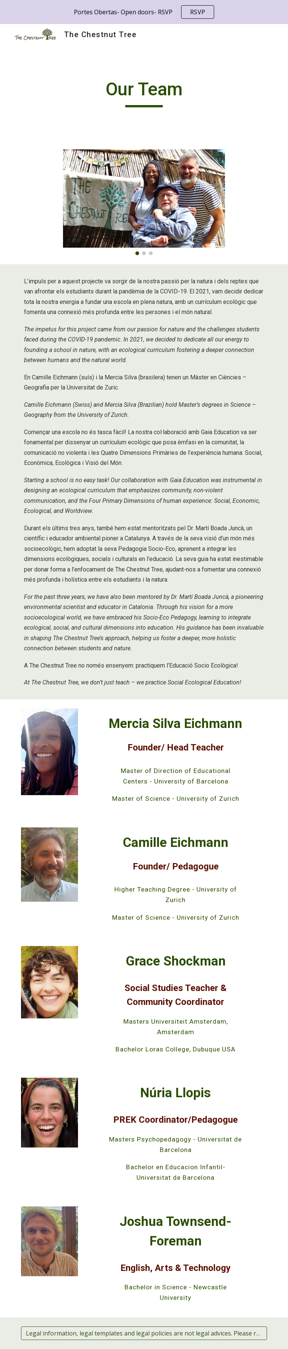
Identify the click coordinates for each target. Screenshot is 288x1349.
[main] (144, 92)
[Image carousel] (144, 202)
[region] (144, 12)
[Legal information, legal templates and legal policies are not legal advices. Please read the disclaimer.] (143, 1333)
